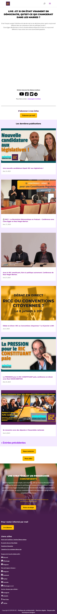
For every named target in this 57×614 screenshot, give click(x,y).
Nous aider (28, 458)
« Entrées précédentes (13, 442)
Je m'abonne (7, 527)
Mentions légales (41, 610)
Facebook (5, 575)
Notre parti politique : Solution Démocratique (13, 539)
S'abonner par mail (28, 115)
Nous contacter (28, 451)
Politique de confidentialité (26, 610)
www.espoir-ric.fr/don (34, 99)
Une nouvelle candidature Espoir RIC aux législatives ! (23, 168)
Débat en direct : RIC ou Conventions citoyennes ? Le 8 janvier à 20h (28, 326)
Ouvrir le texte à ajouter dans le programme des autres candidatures (28, 499)
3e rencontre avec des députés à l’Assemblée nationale (23, 430)
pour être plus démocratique (28, 501)
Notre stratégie (28, 507)
